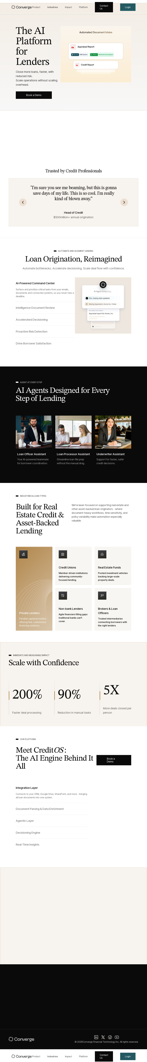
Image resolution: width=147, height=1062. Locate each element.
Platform (83, 7)
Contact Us (104, 7)
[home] (21, 7)
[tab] (45, 293)
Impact (68, 7)
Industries (52, 7)
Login (128, 7)
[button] (23, 205)
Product (36, 7)
